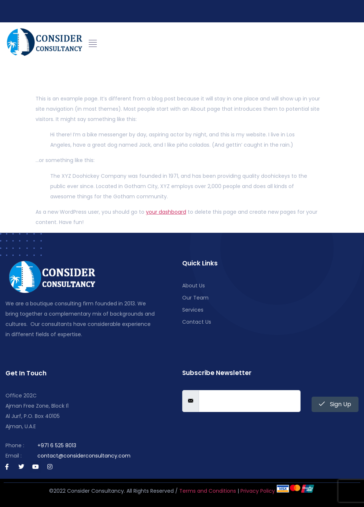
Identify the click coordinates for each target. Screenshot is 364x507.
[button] (92, 43)
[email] (250, 401)
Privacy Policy (257, 491)
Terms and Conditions (207, 491)
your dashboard (166, 212)
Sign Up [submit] (335, 404)
